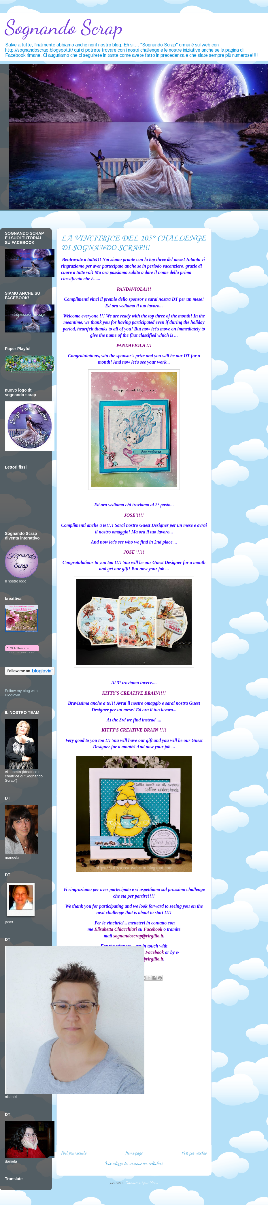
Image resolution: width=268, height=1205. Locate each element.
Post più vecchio (194, 1152)
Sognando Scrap (63, 27)
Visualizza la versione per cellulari (134, 1163)
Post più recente (73, 1152)
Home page (134, 1152)
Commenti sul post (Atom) (141, 1182)
